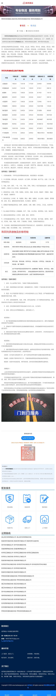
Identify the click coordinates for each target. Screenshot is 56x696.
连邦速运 (30, 685)
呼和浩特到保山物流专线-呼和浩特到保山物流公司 (16, 580)
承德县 (34, 251)
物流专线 (14, 19)
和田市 (17, 247)
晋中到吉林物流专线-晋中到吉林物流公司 (13, 592)
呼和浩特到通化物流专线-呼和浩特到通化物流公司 (16, 611)
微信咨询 (35, 693)
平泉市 (43, 254)
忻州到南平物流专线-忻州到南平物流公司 (13, 599)
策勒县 (39, 247)
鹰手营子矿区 (28, 251)
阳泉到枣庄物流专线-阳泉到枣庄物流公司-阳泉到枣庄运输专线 (20, 541)
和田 (13, 247)
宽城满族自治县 (22, 254)
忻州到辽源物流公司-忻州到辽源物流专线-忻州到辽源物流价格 (20, 553)
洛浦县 (35, 247)
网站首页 (7, 693)
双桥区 (17, 251)
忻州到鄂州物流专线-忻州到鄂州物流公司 (13, 603)
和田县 (22, 247)
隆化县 (47, 251)
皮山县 (30, 247)
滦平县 (43, 251)
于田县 (43, 247)
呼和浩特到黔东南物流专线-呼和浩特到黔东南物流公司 (17, 576)
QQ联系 (49, 693)
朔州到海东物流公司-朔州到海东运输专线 (13, 595)
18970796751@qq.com (12, 638)
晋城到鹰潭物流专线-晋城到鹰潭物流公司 (13, 549)
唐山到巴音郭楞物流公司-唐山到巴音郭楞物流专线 (16, 537)
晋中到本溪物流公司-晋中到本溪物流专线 (13, 545)
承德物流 (18, 42)
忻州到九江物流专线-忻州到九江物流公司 (13, 556)
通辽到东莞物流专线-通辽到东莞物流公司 (13, 584)
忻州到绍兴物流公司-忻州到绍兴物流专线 (13, 568)
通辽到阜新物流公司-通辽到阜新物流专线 (13, 588)
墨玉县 (26, 247)
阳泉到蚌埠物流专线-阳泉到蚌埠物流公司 (13, 560)
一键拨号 (21, 693)
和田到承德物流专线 (10, 36)
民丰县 (47, 247)
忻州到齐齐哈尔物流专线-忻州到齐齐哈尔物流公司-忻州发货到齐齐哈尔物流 (24, 564)
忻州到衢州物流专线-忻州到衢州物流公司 (13, 607)
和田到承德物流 (6, 19)
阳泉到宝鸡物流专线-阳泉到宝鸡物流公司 (13, 572)
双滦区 (22, 251)
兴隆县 (39, 251)
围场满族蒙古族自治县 (34, 254)
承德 (13, 251)
